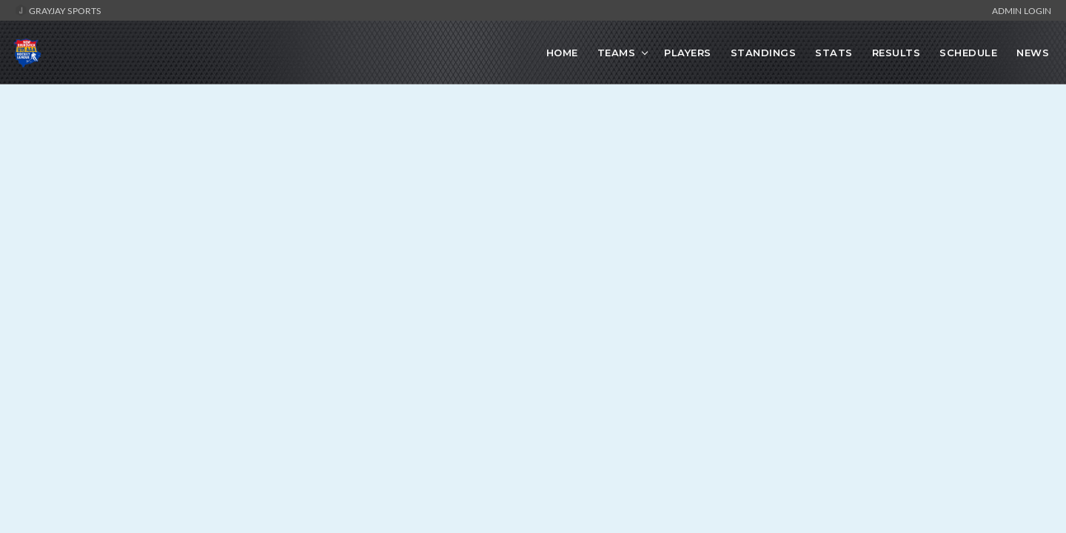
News (1032, 52)
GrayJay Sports (58, 10)
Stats (834, 52)
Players (687, 52)
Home (562, 52)
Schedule (968, 52)
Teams (616, 52)
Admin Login (1021, 10)
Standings (764, 52)
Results (896, 52)
